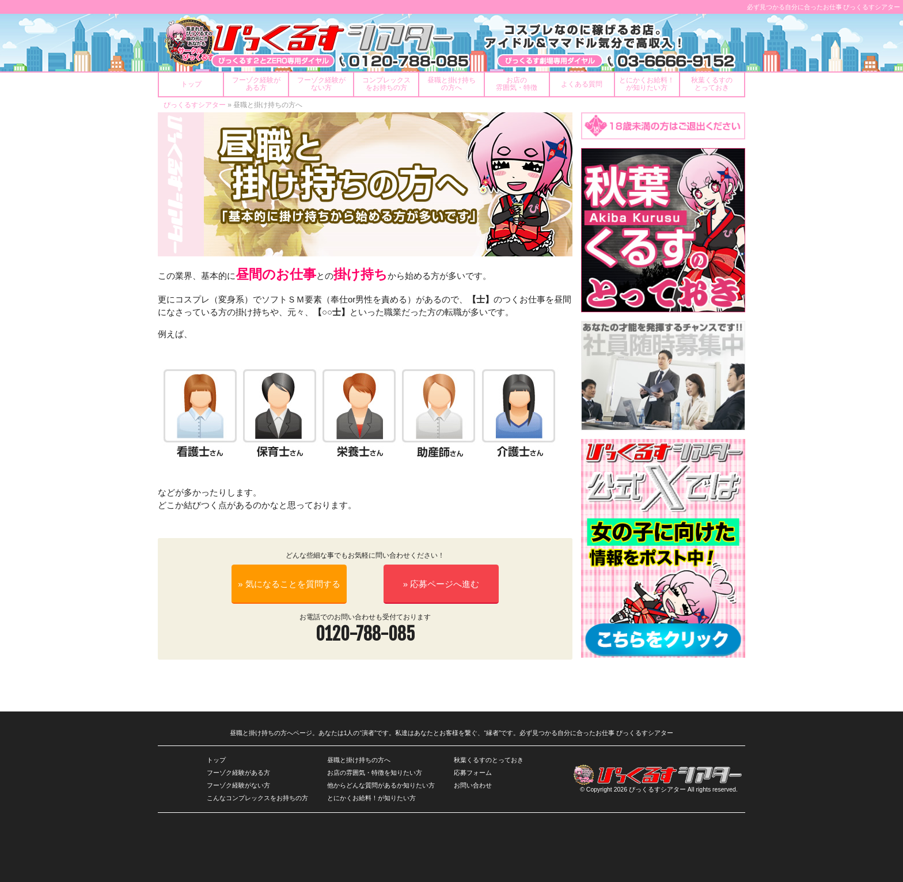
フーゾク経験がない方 (238, 785)
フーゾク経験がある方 (238, 772)
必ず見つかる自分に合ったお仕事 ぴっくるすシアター (824, 6)
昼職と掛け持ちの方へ (358, 759)
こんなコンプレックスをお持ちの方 (257, 797)
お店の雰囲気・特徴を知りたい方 (374, 772)
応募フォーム (473, 772)
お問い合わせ (473, 785)
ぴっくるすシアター (195, 105)
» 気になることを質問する (289, 584)
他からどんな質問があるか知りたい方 (381, 785)
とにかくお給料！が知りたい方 (371, 797)
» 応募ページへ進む (441, 584)
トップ (216, 759)
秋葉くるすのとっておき (488, 759)
